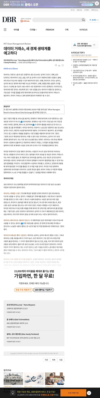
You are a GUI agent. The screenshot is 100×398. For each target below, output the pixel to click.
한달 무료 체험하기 (23, 289)
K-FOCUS (83, 29)
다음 (60, 360)
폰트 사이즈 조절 (59, 65)
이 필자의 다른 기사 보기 (13, 312)
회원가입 (79, 10)
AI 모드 (94, 20)
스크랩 (62, 65)
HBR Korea (94, 10)
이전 (46, 360)
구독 (66, 29)
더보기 (56, 65)
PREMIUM (50, 29)
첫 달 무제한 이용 (73, 393)
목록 (53, 360)
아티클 (16, 29)
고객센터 (86, 10)
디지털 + (33, 29)
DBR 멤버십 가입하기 (43, 289)
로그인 (73, 10)
